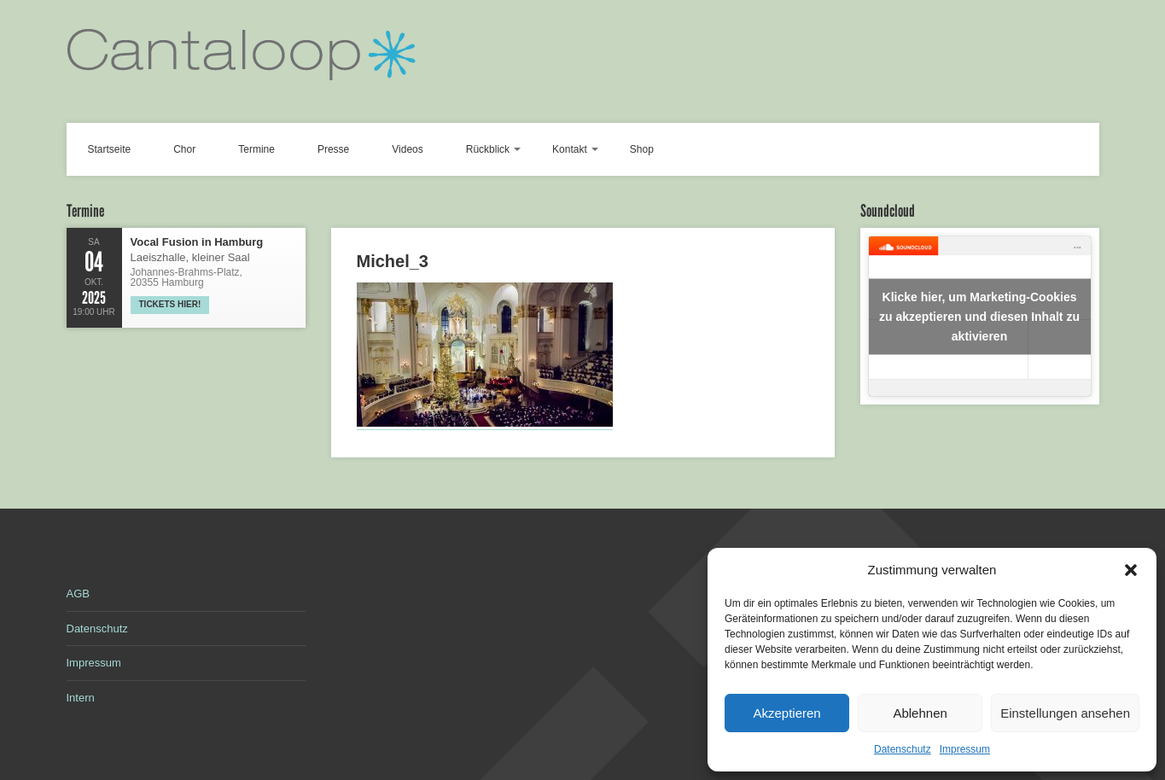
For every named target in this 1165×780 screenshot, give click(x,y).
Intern (81, 697)
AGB (78, 593)
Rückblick (488, 149)
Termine (256, 149)
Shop (642, 149)
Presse (333, 149)
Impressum (965, 749)
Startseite (109, 149)
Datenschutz (902, 749)
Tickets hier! (170, 304)
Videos (407, 149)
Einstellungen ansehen (1065, 713)
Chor (184, 149)
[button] (1130, 570)
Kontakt (569, 149)
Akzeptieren (786, 713)
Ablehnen (920, 713)
